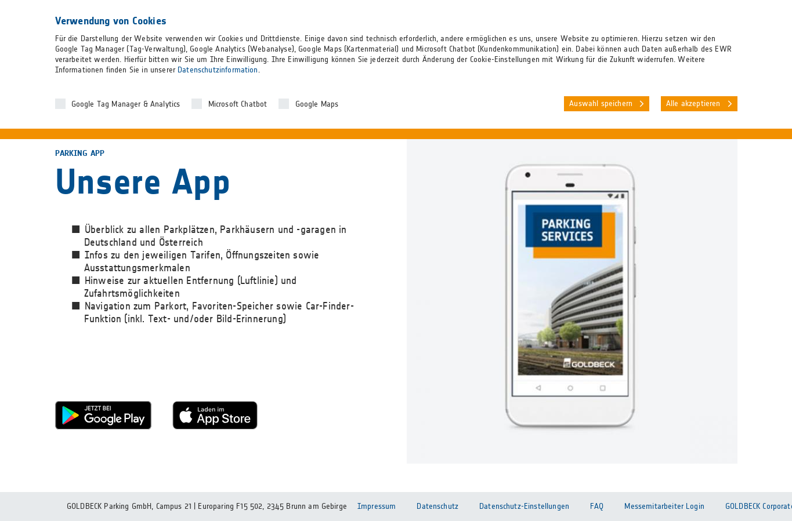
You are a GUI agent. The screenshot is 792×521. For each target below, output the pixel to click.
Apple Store (220, 415)
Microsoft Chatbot (237, 104)
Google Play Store (103, 415)
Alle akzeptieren (693, 104)
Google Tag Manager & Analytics (125, 104)
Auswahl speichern (600, 104)
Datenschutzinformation (218, 70)
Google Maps (317, 104)
